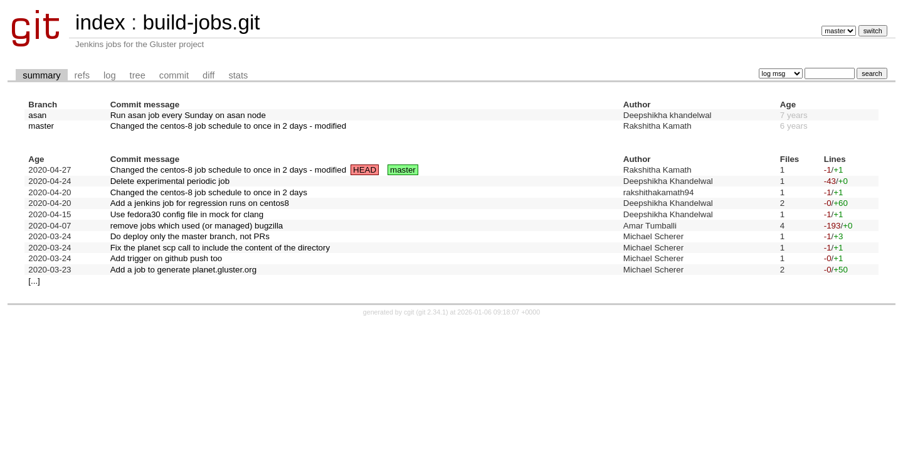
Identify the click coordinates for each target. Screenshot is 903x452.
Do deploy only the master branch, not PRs (190, 236)
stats (238, 75)
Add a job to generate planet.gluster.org (183, 269)
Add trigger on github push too (166, 258)
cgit (410, 312)
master (41, 126)
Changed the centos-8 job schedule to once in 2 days (208, 192)
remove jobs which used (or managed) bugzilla (196, 225)
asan (37, 115)
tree (137, 75)
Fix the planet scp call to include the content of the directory (220, 247)
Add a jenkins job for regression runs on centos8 (199, 203)
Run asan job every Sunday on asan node (188, 115)
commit (174, 75)
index (100, 22)
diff (208, 75)
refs (82, 75)
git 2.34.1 (432, 312)
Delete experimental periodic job (170, 181)
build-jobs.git (201, 22)
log (109, 75)
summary (41, 75)
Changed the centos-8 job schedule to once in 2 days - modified (228, 126)
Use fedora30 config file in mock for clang (186, 214)
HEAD (364, 170)
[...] (34, 281)
